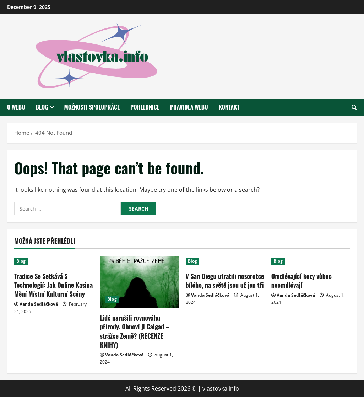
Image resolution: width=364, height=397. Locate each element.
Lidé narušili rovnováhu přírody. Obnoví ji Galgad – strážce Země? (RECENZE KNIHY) (134, 331)
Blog (42, 107)
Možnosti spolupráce (92, 107)
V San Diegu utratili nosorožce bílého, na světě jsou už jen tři (225, 280)
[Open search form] (354, 107)
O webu (16, 107)
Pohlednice (144, 107)
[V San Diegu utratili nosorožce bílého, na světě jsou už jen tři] (225, 261)
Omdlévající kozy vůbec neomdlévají (301, 280)
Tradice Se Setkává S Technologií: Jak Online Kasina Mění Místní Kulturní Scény (53, 284)
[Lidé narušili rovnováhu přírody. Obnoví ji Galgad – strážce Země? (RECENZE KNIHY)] (139, 282)
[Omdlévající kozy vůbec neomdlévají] (310, 261)
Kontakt (229, 107)
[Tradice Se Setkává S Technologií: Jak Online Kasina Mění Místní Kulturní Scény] (53, 261)
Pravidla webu (189, 107)
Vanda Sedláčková (39, 304)
